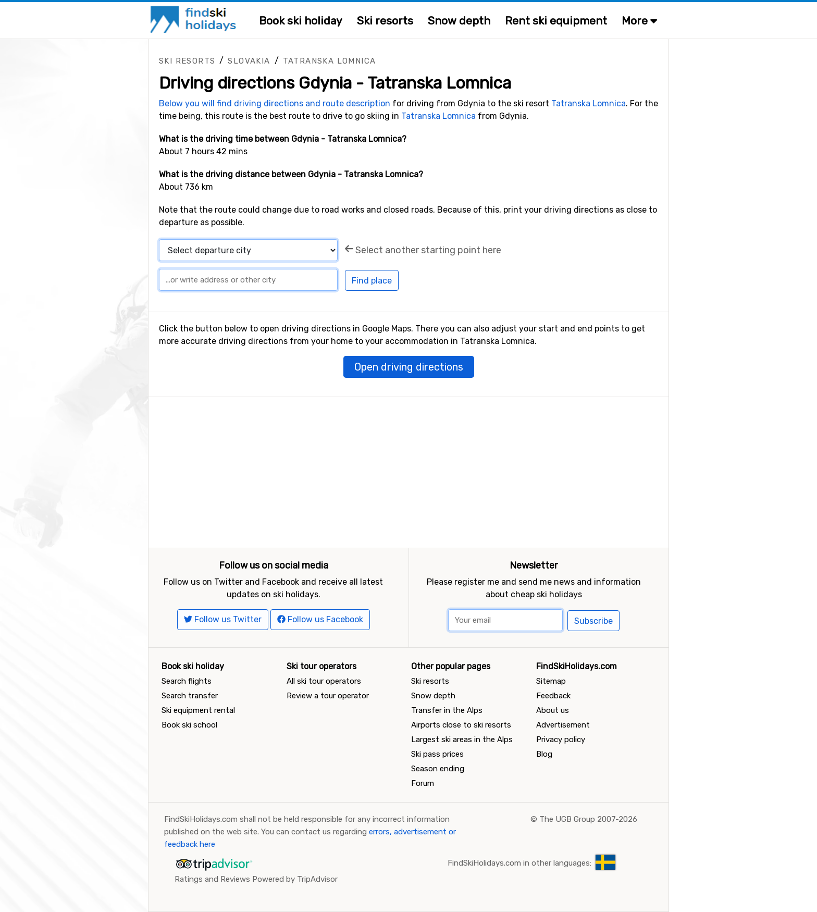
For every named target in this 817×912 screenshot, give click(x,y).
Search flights (187, 681)
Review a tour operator (328, 695)
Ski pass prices (437, 754)
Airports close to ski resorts (461, 725)
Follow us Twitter (223, 619)
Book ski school (189, 725)
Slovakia (249, 61)
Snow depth (459, 20)
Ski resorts (385, 20)
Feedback (553, 695)
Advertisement (563, 725)
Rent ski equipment (556, 20)
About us (552, 710)
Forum (422, 783)
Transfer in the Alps (446, 710)
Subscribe (593, 621)
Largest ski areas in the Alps (462, 739)
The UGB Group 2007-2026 (588, 819)
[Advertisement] (408, 470)
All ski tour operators (324, 681)
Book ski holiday (300, 20)
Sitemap (551, 681)
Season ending (437, 768)
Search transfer (190, 695)
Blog (544, 754)
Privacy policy (560, 739)
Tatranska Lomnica (329, 61)
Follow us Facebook (320, 619)
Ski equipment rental (198, 710)
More (639, 20)
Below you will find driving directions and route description (274, 103)
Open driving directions (408, 367)
